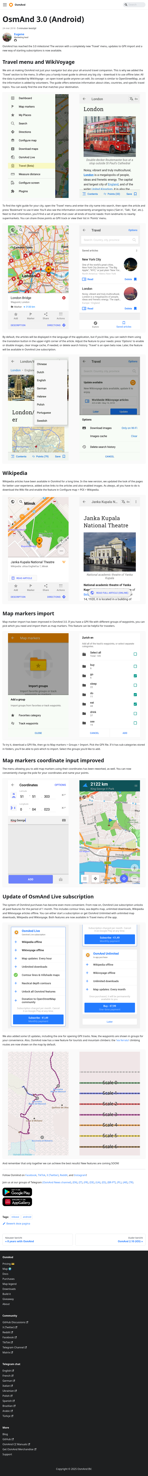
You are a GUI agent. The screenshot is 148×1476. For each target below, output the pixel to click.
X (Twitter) (53, 1175)
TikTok (41, 1175)
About (6, 1304)
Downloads (9, 1289)
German (9, 1380)
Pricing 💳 (8, 1264)
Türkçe (8, 1416)
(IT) (80, 1182)
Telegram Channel (15, 1347)
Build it (7, 1294)
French (8, 1375)
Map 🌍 (7, 1269)
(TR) (131, 1182)
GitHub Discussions (15, 1322)
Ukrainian (10, 1391)
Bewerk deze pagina (16, 1223)
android (27, 1217)
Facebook (31, 1175)
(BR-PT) (111, 1182)
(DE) (91, 1182)
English (8, 1370)
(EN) (75, 1182)
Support (7, 1454)
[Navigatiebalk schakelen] (5, 4)
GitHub (8, 1439)
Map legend (9, 1284)
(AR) (125, 1182)
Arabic (8, 1411)
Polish (7, 1396)
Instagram (80, 1175)
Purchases (9, 1279)
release (15, 1217)
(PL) (119, 1182)
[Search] (134, 4)
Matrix (8, 1352)
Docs (5, 1274)
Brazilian (9, 1406)
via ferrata (123, 1040)
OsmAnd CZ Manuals (16, 1444)
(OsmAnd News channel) (56, 1182)
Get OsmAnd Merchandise (19, 1449)
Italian (8, 1385)
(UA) (98, 1182)
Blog (5, 1434)
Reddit (64, 1175)
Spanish (9, 1401)
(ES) (104, 1182)
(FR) (86, 1182)
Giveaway (8, 1299)
